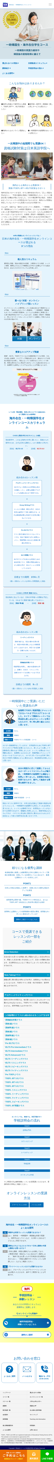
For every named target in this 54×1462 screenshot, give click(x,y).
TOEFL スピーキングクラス (17, 1102)
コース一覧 (6, 1397)
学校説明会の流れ (35, 68)
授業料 (5, 1406)
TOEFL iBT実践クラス (14, 1106)
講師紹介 (5, 68)
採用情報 (5, 1419)
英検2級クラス (11, 1032)
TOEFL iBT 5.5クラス (14, 1086)
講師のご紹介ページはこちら (26, 919)
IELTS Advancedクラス (15, 1055)
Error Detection (11, 952)
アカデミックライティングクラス (18, 995)
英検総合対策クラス (13, 1020)
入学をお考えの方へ (35, 1401)
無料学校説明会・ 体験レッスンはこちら (27, 1323)
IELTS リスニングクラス (15, 1063)
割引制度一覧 (6, 1410)
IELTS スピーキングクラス (16, 1067)
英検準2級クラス (12, 1035)
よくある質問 (7, 73)
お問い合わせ (34, 1430)
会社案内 (5, 1414)
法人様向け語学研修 (35, 1410)
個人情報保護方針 (8, 1425)
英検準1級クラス (12, 1028)
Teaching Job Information (38, 1419)
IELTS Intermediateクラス (16, 1051)
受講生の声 (33, 1406)
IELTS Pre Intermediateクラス (18, 1047)
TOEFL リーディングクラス (17, 1094)
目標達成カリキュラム (37, 63)
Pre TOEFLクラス (13, 1075)
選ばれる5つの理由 (35, 1392)
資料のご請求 (27, 1335)
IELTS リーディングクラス (16, 1059)
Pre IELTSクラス (12, 1043)
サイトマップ (34, 1414)
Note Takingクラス (12, 975)
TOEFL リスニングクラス (16, 1090)
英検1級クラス (11, 1024)
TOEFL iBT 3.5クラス (14, 1078)
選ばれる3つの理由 (9, 63)
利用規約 (32, 1425)
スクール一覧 (6, 1401)
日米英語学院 (29, 1448)
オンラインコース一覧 (36, 1397)
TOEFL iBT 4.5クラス (14, 1082)
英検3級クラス (11, 1039)
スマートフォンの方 (19, 1205)
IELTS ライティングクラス (16, 1071)
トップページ (6, 1392)
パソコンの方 (36, 1205)
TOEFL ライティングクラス (17, 1098)
